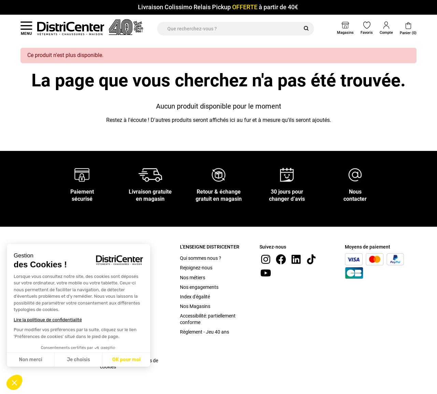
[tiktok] (311, 259)
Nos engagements (199, 287)
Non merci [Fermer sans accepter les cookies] (30, 360)
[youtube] (265, 272)
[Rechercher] (306, 29)
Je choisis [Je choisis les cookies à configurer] (78, 360)
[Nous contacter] (355, 174)
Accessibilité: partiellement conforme (208, 319)
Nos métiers (192, 277)
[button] (14, 382)
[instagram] (265, 259)
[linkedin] (296, 259)
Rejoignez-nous (196, 267)
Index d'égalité (195, 296)
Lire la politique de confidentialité (48, 319)
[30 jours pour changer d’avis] (287, 174)
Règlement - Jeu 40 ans (204, 332)
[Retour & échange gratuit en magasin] (218, 174)
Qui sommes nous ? (200, 258)
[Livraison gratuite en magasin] (150, 174)
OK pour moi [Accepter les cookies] (126, 360)
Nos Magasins (195, 306)
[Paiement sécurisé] (82, 174)
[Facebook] (281, 259)
